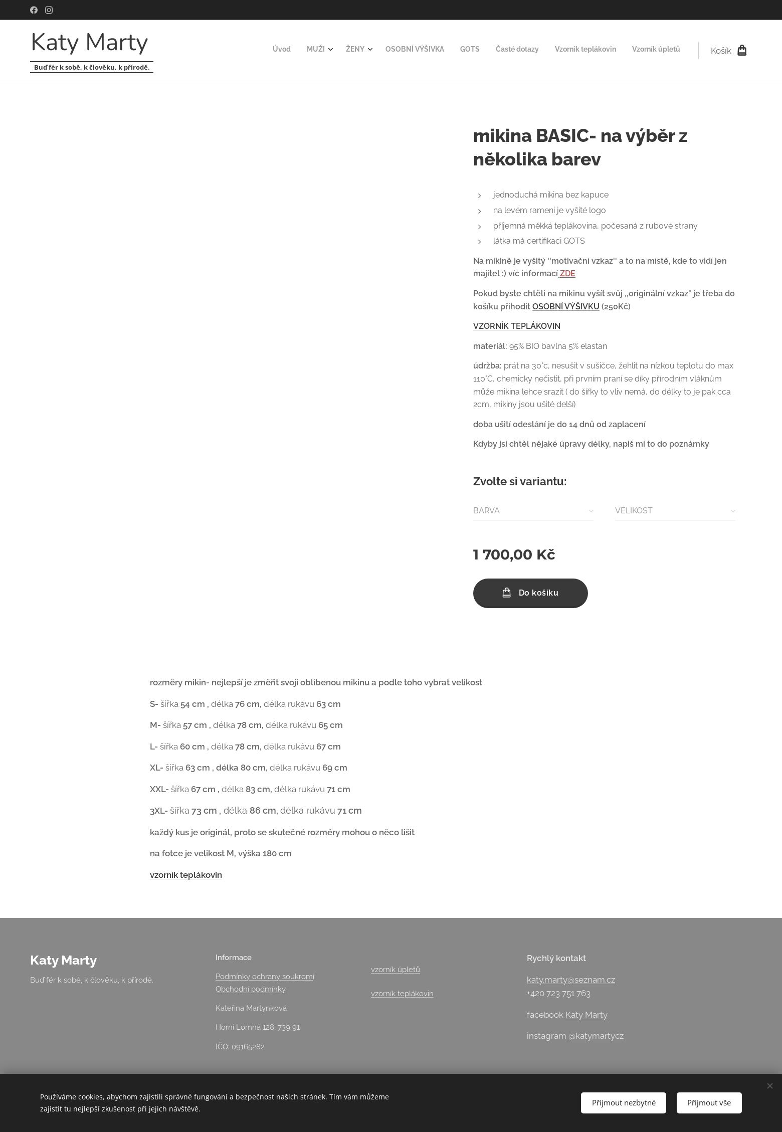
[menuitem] (560, 50)
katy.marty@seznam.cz (571, 980)
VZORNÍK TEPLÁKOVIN (516, 326)
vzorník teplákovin (186, 874)
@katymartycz (596, 1036)
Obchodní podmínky (251, 989)
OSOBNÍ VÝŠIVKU (566, 306)
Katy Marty (586, 1015)
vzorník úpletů (395, 969)
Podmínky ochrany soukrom (264, 976)
